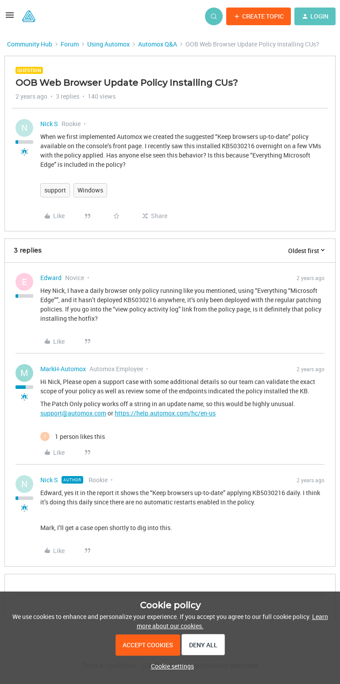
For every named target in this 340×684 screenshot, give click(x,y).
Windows (90, 190)
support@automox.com (73, 413)
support (55, 190)
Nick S (49, 123)
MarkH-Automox (63, 369)
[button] (9, 18)
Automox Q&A (157, 44)
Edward (51, 277)
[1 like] (72, 436)
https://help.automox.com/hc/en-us (165, 413)
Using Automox (108, 44)
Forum (70, 44)
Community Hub (29, 44)
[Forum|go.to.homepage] (28, 16)
